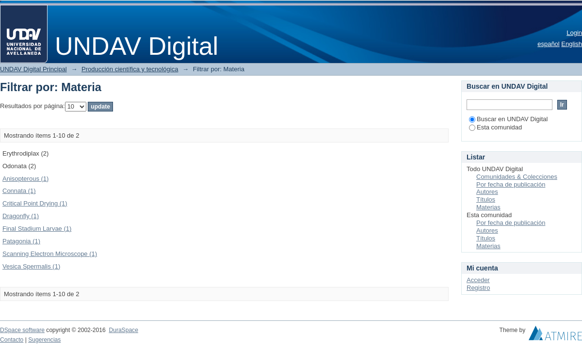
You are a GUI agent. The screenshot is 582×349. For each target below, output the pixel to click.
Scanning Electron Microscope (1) (49, 253)
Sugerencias (44, 339)
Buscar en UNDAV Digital (508, 119)
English (571, 44)
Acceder (478, 280)
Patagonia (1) (21, 241)
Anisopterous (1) (25, 178)
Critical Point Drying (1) (34, 203)
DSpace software (22, 330)
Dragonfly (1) (20, 216)
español (548, 44)
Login (574, 32)
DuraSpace (123, 330)
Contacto (11, 339)
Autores (487, 191)
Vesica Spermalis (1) (31, 266)
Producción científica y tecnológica (129, 69)
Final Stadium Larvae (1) (36, 228)
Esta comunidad (495, 127)
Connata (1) (19, 190)
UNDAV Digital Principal (33, 69)
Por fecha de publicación (510, 184)
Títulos (485, 199)
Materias (488, 207)
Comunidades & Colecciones (516, 176)
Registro (478, 287)
